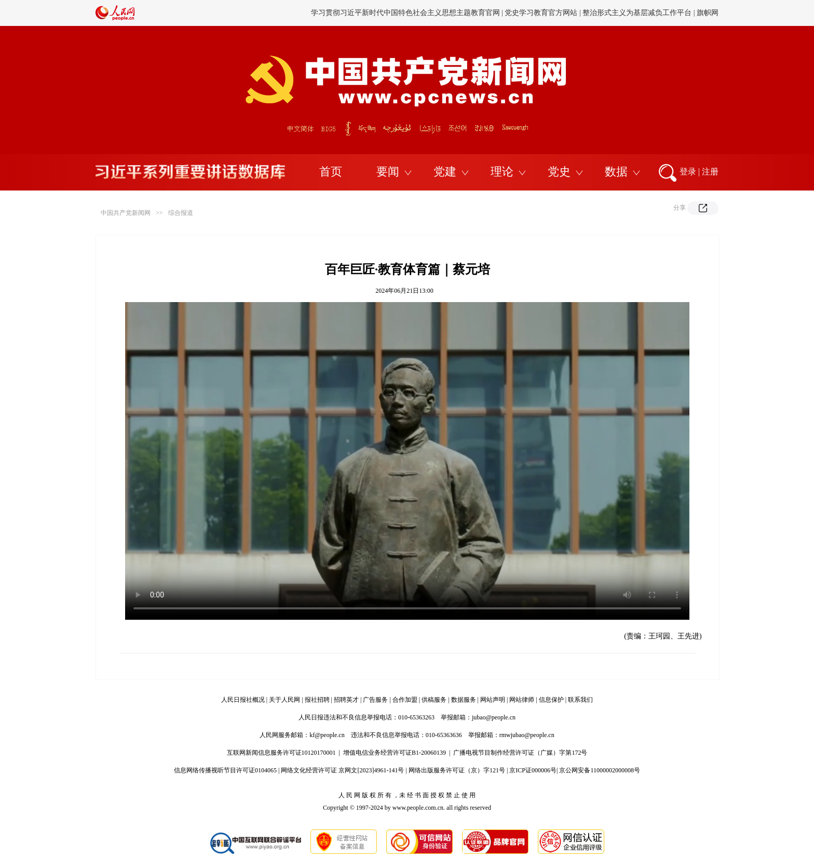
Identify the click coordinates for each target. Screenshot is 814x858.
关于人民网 (284, 699)
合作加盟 (404, 699)
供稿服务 (434, 699)
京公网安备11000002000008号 (599, 770)
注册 (710, 171)
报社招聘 (317, 699)
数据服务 (463, 699)
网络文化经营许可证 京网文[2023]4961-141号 (342, 770)
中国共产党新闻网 (126, 212)
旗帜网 (707, 13)
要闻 (387, 171)
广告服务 (375, 699)
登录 (688, 171)
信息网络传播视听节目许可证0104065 (225, 770)
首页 (330, 171)
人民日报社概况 (243, 699)
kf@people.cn (326, 735)
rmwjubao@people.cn (526, 735)
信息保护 (551, 699)
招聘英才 (346, 699)
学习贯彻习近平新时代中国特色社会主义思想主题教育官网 (405, 13)
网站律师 (521, 699)
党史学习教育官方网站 (542, 13)
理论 (502, 171)
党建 (444, 171)
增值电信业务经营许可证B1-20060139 (394, 752)
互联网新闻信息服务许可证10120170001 (281, 752)
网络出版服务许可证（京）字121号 (457, 770)
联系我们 (580, 699)
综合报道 (180, 212)
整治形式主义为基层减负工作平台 (636, 13)
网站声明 (492, 699)
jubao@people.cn (493, 717)
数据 (616, 171)
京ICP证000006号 (533, 770)
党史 (559, 171)
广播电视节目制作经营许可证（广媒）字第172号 (520, 752)
